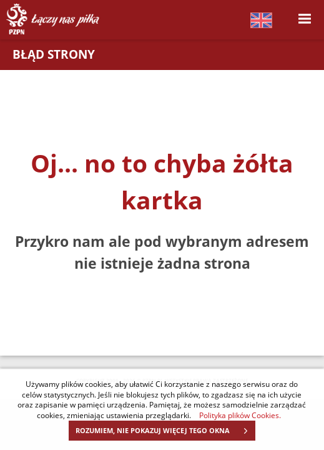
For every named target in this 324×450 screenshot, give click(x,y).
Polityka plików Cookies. (240, 415)
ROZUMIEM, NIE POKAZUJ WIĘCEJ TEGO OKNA (165, 430)
